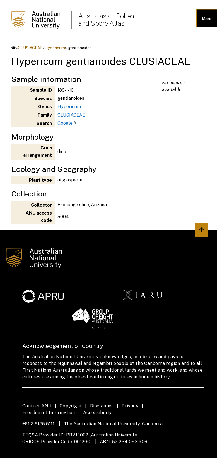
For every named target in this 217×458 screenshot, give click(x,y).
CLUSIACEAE (30, 47)
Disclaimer (102, 406)
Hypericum (55, 47)
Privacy (130, 406)
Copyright (71, 406)
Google (65, 123)
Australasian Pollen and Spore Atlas (106, 19)
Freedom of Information (48, 412)
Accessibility (97, 412)
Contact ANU (36, 406)
